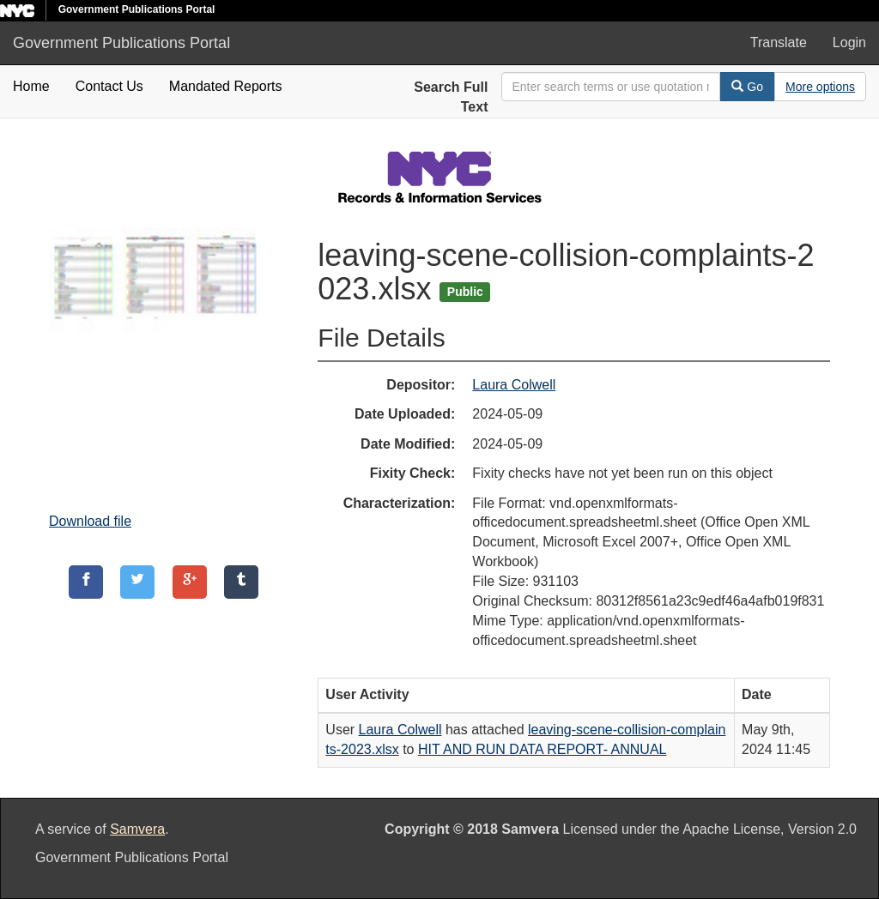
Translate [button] (778, 42)
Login (849, 42)
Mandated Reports (225, 86)
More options (820, 87)
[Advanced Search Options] (820, 86)
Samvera (137, 829)
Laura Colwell (513, 384)
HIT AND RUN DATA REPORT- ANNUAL (542, 749)
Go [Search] (747, 87)
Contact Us (109, 86)
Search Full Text (451, 97)
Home (31, 86)
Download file (90, 521)
